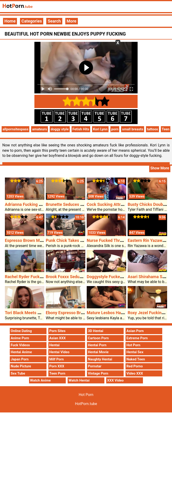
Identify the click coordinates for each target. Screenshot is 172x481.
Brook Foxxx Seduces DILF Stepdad (79, 276)
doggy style (60, 129)
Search (54, 21)
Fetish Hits (81, 129)
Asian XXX (57, 338)
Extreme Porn (137, 338)
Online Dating (21, 331)
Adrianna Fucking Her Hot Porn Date (39, 204)
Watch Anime (40, 380)
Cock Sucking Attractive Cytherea (118, 204)
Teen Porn (57, 373)
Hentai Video (59, 352)
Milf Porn (56, 359)
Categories (31, 21)
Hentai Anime (21, 352)
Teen (165, 129)
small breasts (132, 129)
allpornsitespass (15, 129)
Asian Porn (135, 331)
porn (115, 129)
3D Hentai (95, 331)
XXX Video (115, 380)
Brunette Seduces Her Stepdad (75, 204)
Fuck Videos (20, 345)
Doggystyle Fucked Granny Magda (119, 276)
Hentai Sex (134, 352)
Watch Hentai (79, 380)
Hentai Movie (98, 352)
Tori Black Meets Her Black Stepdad (38, 312)
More (71, 21)
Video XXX (134, 373)
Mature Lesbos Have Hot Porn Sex (119, 312)
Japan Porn (20, 359)
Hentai (54, 345)
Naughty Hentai (100, 359)
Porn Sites (57, 331)
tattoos (152, 129)
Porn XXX (56, 366)
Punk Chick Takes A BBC (69, 240)
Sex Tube (18, 373)
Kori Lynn (100, 129)
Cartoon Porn (98, 338)
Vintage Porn (98, 373)
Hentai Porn (97, 345)
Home (10, 21)
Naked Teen (135, 359)
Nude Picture (21, 366)
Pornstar (94, 366)
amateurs (39, 129)
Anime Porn (20, 338)
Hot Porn (133, 345)
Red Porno (134, 366)
